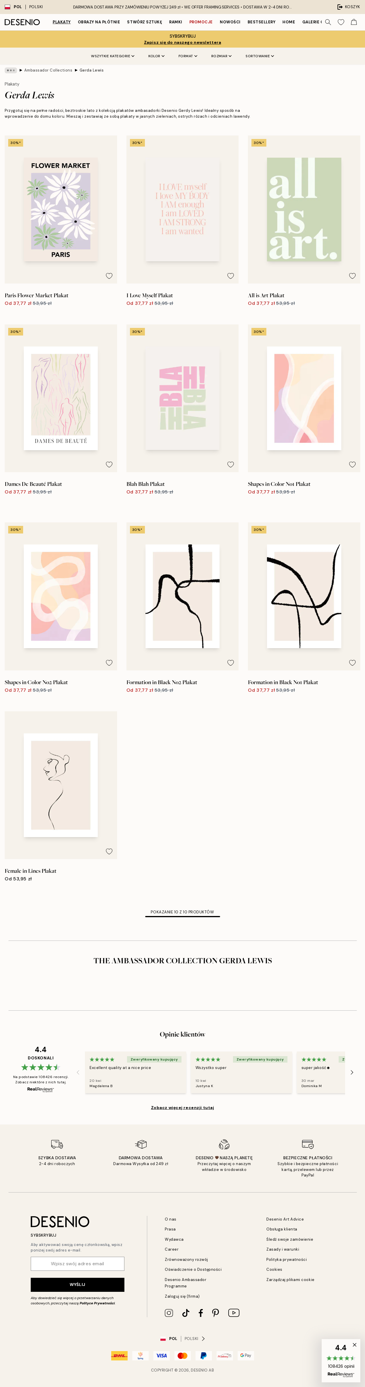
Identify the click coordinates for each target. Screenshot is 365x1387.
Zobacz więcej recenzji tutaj (182, 1107)
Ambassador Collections (48, 70)
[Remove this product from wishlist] (109, 276)
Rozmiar (221, 56)
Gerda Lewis (92, 70)
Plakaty (62, 22)
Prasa (170, 1229)
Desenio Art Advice (285, 1219)
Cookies (274, 1269)
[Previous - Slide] (78, 1072)
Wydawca (174, 1239)
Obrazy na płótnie (99, 22)
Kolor (156, 56)
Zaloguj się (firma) (182, 1296)
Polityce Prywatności (97, 1303)
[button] (341, 1360)
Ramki (175, 22)
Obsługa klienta (281, 1229)
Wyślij (77, 1284)
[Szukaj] (328, 22)
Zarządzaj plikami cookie (290, 1279)
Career (172, 1249)
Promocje (201, 22)
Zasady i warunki (282, 1249)
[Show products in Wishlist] (341, 22)
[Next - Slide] (352, 1072)
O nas (170, 1219)
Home (288, 22)
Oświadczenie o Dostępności (193, 1269)
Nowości (230, 22)
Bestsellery (262, 22)
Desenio (199, 1370)
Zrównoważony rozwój (186, 1259)
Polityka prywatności (286, 1259)
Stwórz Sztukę (144, 22)
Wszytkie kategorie (112, 56)
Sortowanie (260, 56)
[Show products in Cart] (353, 22)
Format (188, 56)
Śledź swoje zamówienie (289, 1239)
